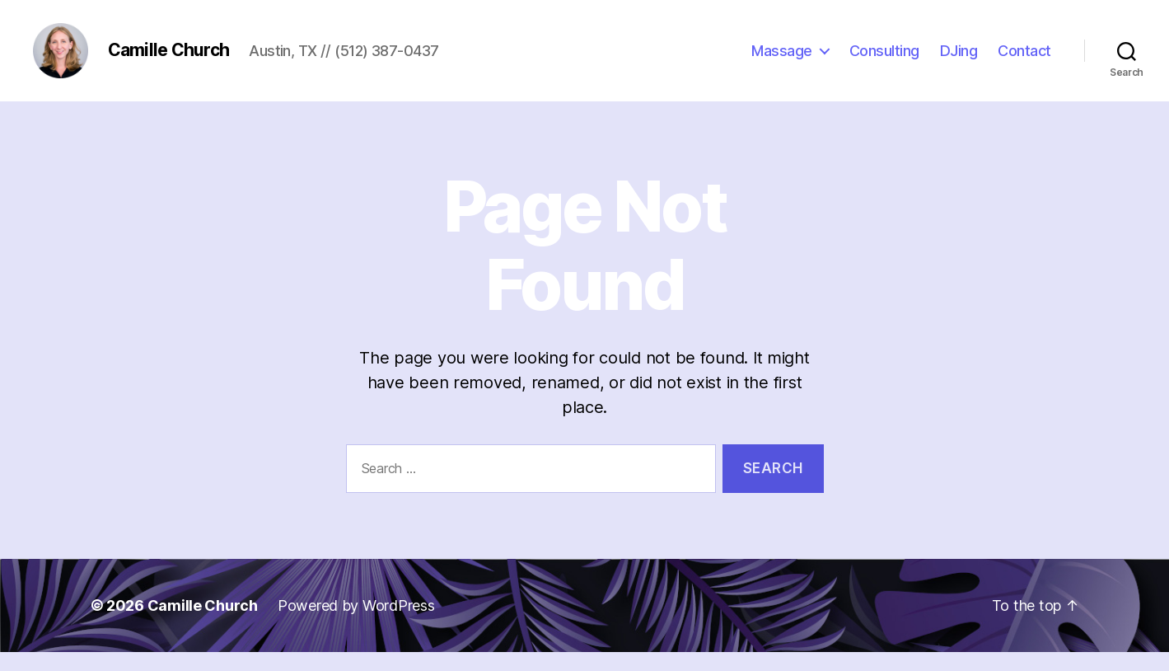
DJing (959, 59)
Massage (781, 59)
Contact (1024, 59)
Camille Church (202, 624)
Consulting (884, 59)
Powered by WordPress (356, 624)
